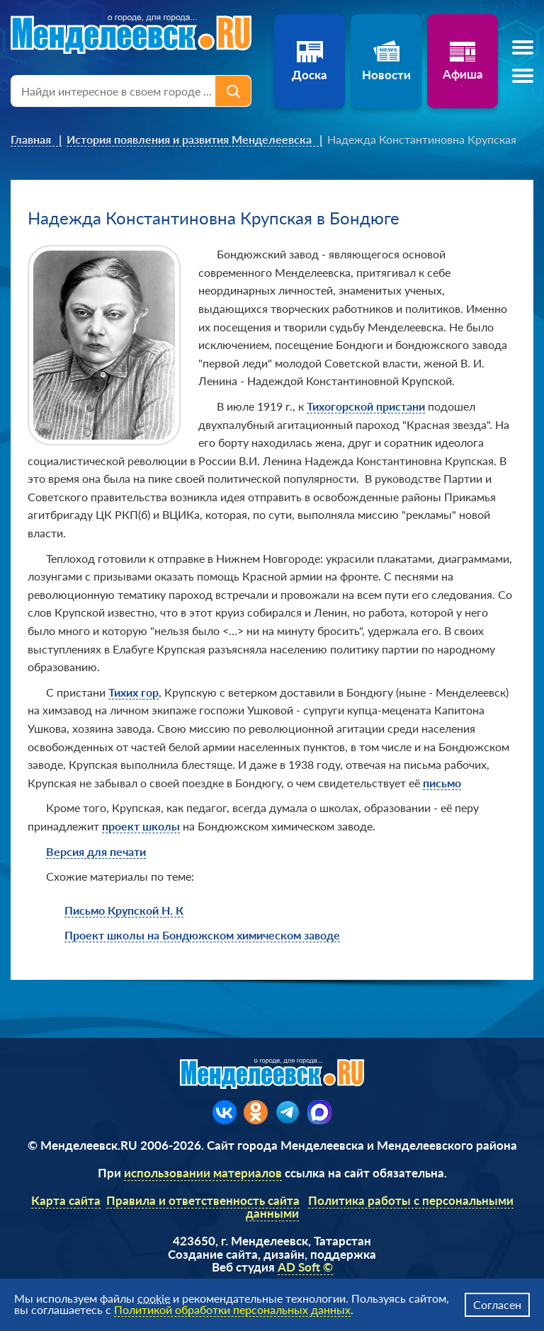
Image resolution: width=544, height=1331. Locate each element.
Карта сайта (66, 1200)
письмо (442, 782)
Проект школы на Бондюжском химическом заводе (202, 935)
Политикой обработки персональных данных (232, 1309)
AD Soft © (305, 1266)
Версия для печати (96, 851)
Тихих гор (133, 692)
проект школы (141, 826)
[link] (36, 139)
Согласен (497, 1304)
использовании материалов (203, 1172)
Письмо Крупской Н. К (123, 910)
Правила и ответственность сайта (203, 1200)
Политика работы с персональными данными (380, 1207)
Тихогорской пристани (366, 406)
